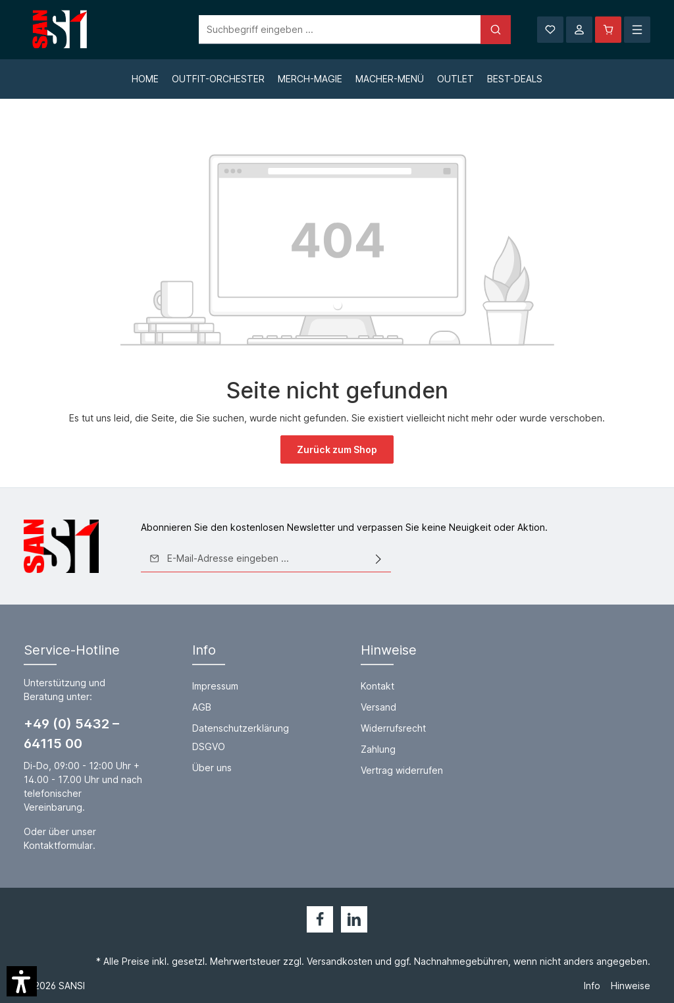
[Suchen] (478, 29)
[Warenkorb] (608, 29)
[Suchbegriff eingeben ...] (322, 29)
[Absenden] (378, 558)
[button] (22, 981)
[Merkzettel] (550, 29)
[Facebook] (320, 919)
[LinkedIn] (354, 919)
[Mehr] (637, 29)
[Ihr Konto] (579, 29)
